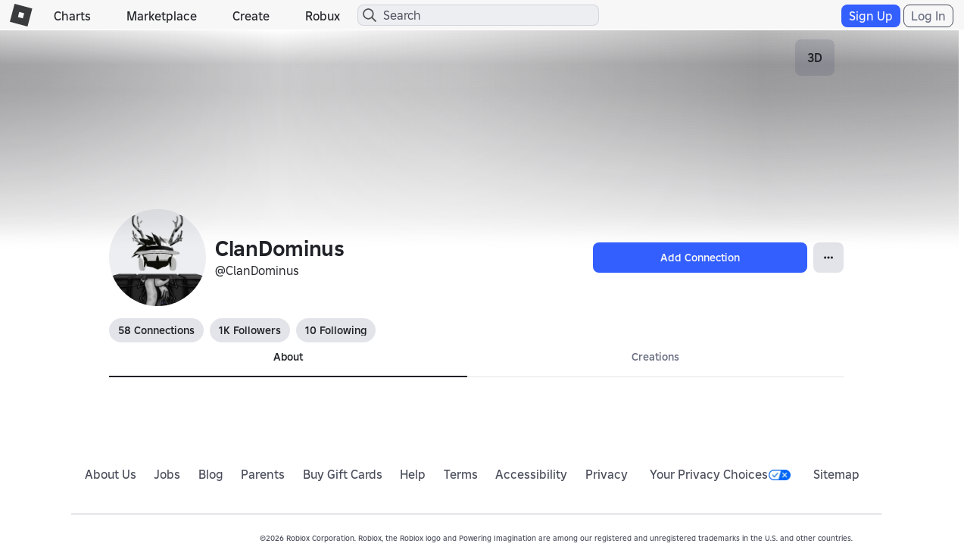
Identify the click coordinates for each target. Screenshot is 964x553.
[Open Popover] (828, 257)
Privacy (606, 474)
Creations (655, 357)
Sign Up (871, 15)
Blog (210, 474)
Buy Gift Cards (342, 474)
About (288, 357)
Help (413, 474)
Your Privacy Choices (720, 474)
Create (251, 15)
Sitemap (836, 474)
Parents (263, 474)
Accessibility (531, 474)
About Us (110, 474)
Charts (72, 15)
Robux (322, 15)
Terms (461, 474)
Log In (928, 15)
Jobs (167, 474)
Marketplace (161, 15)
